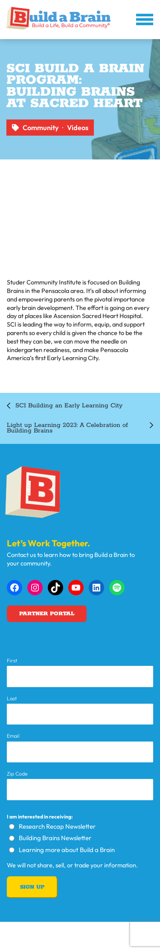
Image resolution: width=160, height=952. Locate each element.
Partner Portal (46, 613)
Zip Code (17, 774)
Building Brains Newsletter (55, 838)
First (12, 661)
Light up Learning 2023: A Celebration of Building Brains (67, 428)
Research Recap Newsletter (57, 826)
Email (13, 736)
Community (41, 127)
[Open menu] (144, 19)
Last (12, 698)
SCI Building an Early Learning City (68, 406)
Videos (77, 127)
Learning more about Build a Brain (67, 850)
